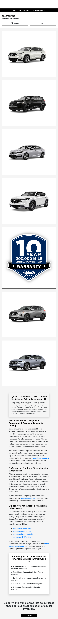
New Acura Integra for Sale (23, 534)
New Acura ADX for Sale (22, 537)
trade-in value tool (28, 498)
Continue (29, 615)
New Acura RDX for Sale (22, 528)
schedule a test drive (41, 458)
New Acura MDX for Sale (22, 531)
